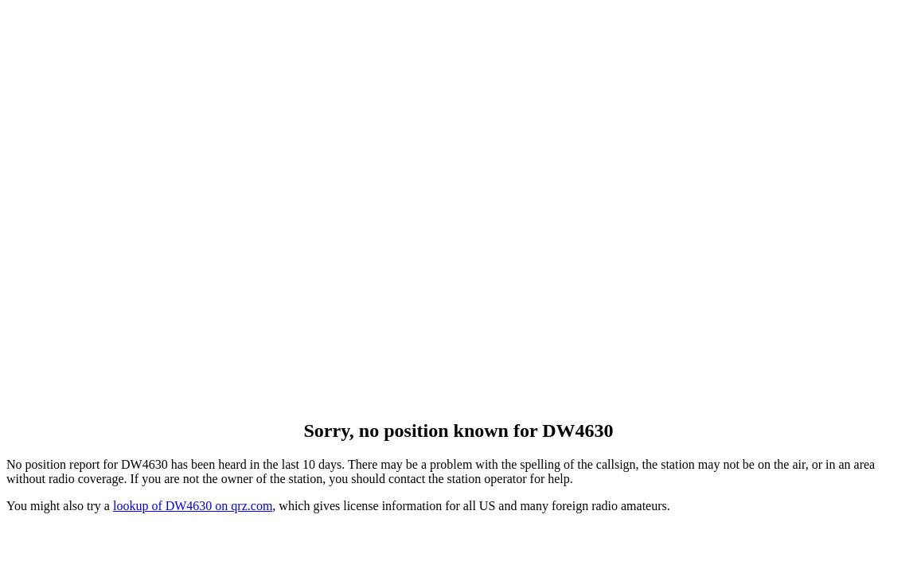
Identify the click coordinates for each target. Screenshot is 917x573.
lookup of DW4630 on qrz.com (192, 506)
